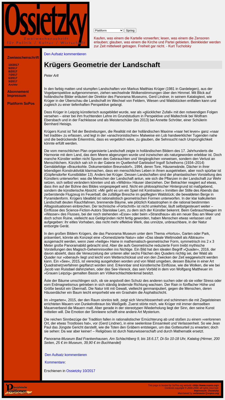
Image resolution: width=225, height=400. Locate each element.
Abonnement (18, 92)
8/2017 (12, 71)
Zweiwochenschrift (23, 57)
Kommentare (55, 362)
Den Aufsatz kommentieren (65, 54)
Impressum (16, 95)
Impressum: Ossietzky (206, 390)
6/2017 (12, 78)
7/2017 (12, 74)
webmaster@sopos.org (206, 393)
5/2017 (12, 81)
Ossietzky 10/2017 (80, 371)
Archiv (12, 84)
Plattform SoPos (20, 103)
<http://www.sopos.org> (205, 385)
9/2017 (12, 68)
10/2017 (13, 64)
